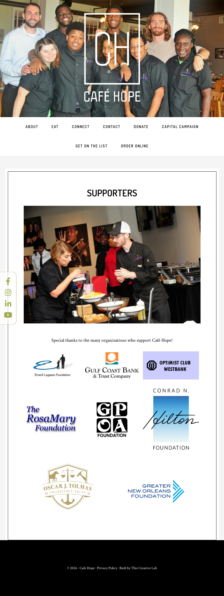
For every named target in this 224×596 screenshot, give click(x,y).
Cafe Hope (112, 57)
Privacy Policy (107, 568)
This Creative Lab (144, 568)
